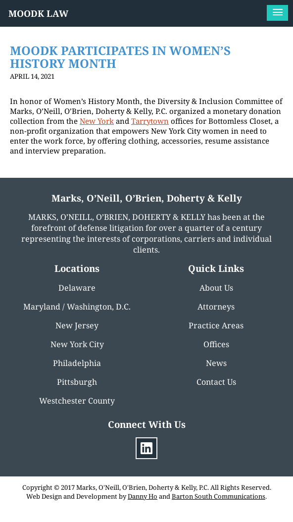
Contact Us (216, 381)
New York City (77, 344)
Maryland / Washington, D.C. (77, 306)
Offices (216, 344)
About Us (216, 287)
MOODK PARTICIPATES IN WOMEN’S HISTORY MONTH (120, 56)
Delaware (77, 287)
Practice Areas (216, 325)
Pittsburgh (77, 381)
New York (97, 121)
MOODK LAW (38, 13)
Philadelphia (77, 363)
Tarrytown (150, 121)
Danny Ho (142, 496)
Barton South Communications (218, 496)
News (216, 363)
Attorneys (216, 306)
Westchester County (77, 400)
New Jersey (76, 325)
